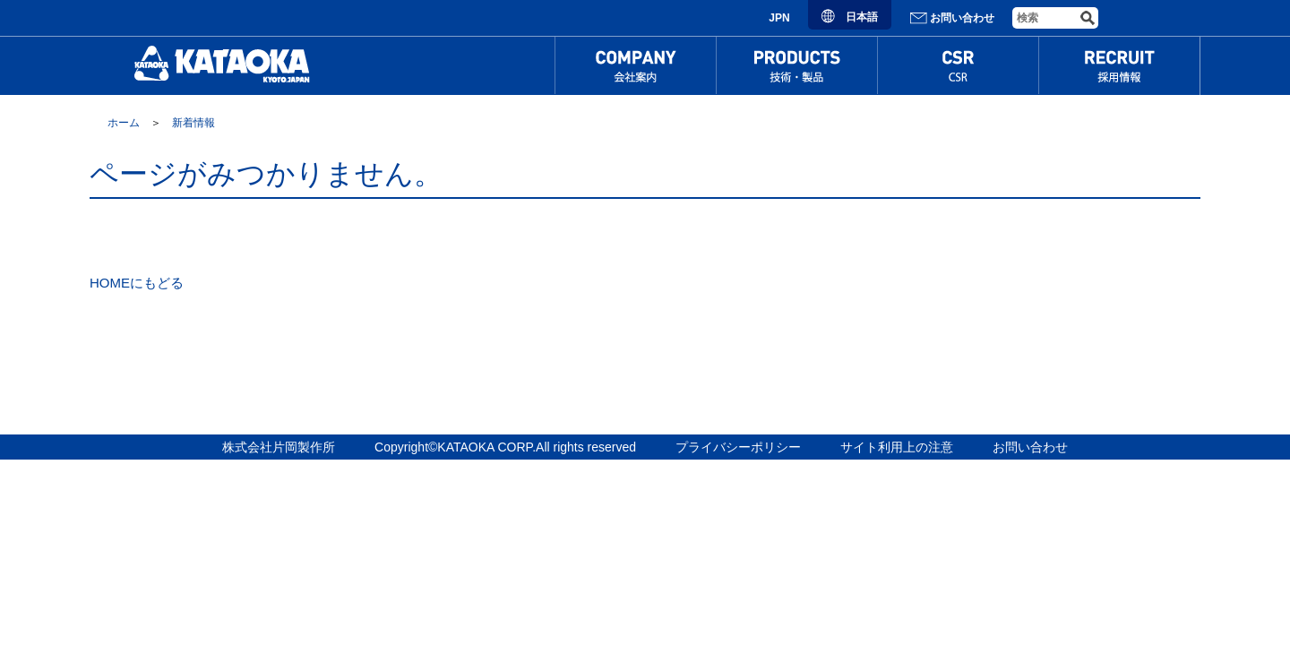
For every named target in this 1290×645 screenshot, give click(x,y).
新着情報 (193, 122)
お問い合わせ (951, 18)
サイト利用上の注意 (896, 447)
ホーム (124, 122)
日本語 (849, 17)
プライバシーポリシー (738, 447)
